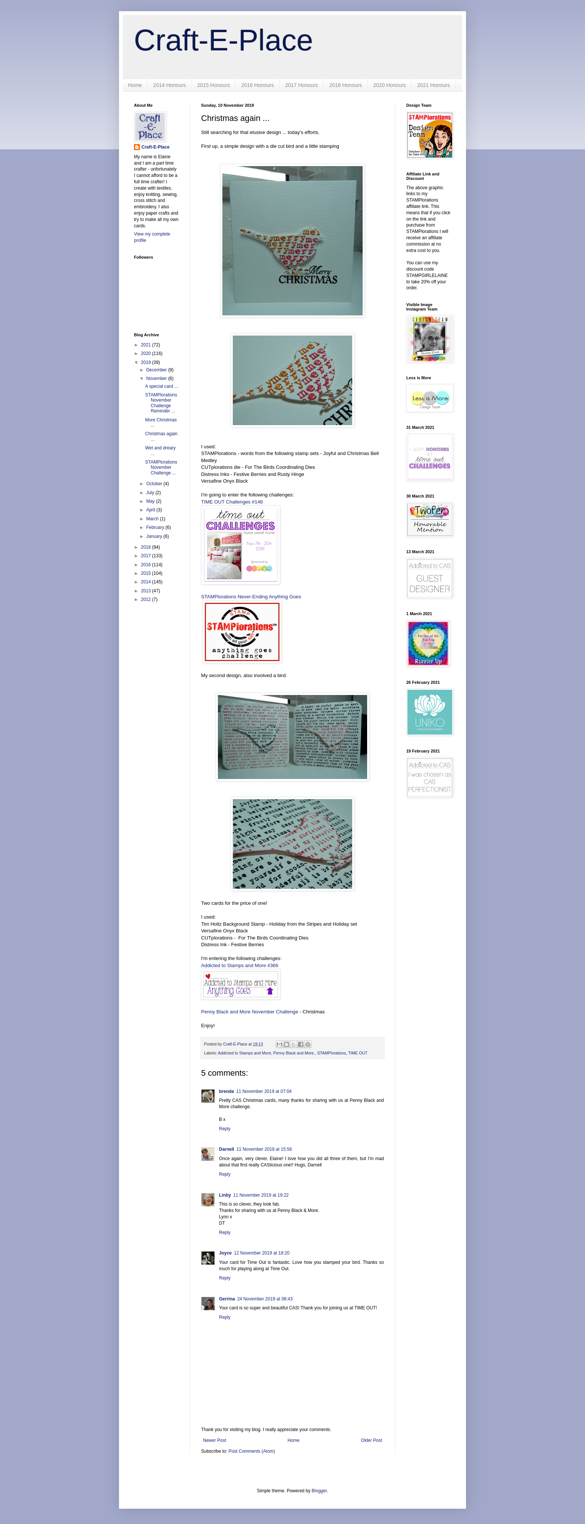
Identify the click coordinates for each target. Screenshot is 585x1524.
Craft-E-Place (223, 40)
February (155, 527)
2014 (146, 582)
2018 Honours (345, 85)
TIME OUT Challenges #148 (232, 502)
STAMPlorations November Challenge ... (161, 467)
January (154, 536)
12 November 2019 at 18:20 (262, 1253)
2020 (146, 353)
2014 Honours (169, 85)
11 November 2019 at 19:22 (261, 1195)
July (151, 492)
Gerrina (227, 1299)
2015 (146, 573)
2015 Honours (213, 85)
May (151, 501)
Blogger (319, 1490)
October (154, 483)
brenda (226, 1091)
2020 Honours (389, 85)
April (151, 509)
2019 (146, 362)
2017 (146, 555)
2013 (146, 590)
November (157, 378)
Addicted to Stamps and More (244, 1053)
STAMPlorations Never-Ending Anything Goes (251, 596)
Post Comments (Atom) (251, 1451)
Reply (225, 1128)
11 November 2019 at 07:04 (264, 1091)
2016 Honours (257, 85)
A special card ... (161, 386)
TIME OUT (357, 1053)
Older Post (371, 1440)
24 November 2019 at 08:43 (265, 1299)
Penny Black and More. (294, 1053)
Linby (225, 1195)
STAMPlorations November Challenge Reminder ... (161, 403)
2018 (146, 547)
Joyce (225, 1253)
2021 (146, 345)
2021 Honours (433, 85)
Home (135, 85)
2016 (146, 564)
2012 (146, 599)
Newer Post (214, 1440)
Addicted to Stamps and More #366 (239, 965)
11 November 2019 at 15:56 (264, 1149)
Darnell (226, 1149)
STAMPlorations (331, 1053)
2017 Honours (301, 85)
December (157, 370)
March (153, 518)
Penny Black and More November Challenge (249, 1012)
